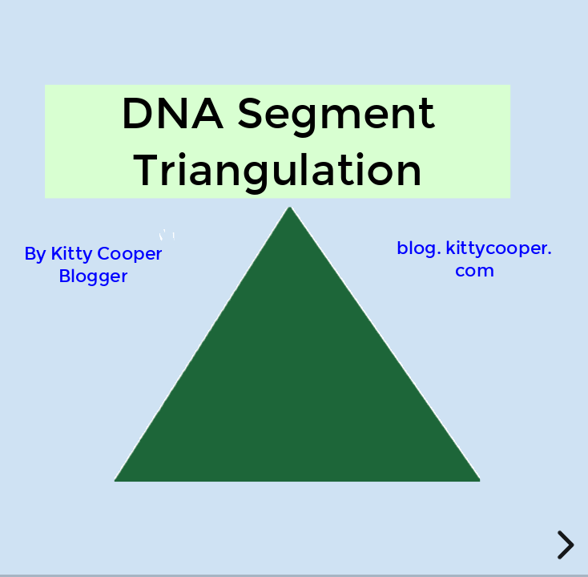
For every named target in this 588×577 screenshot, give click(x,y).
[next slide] (563, 545)
